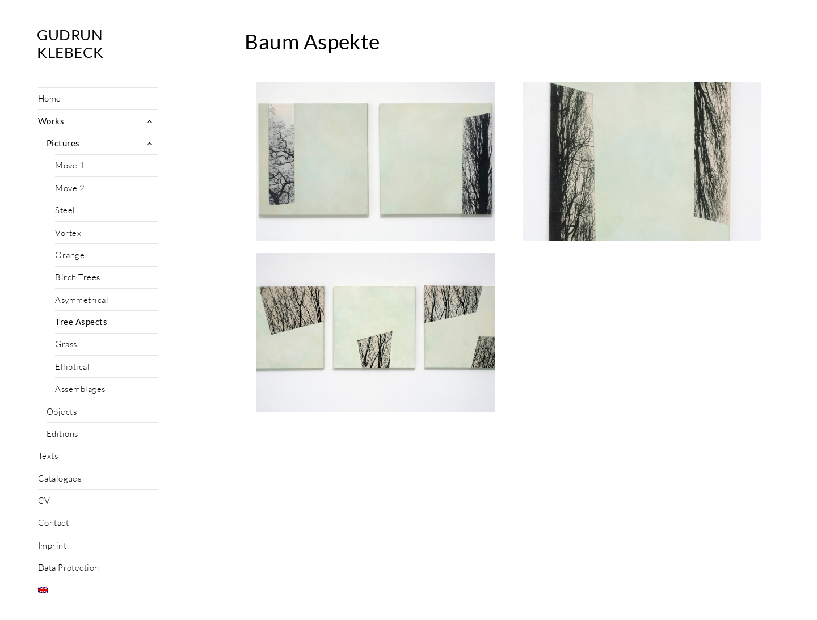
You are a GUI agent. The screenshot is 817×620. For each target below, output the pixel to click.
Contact (53, 522)
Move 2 (70, 188)
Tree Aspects (81, 322)
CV (44, 500)
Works (51, 121)
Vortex (68, 232)
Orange (70, 255)
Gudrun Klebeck (70, 43)
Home (49, 98)
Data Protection (68, 567)
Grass (66, 344)
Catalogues (60, 478)
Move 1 (70, 165)
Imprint (52, 545)
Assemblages (80, 388)
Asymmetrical (81, 299)
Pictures (63, 143)
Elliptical (72, 366)
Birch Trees (77, 277)
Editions (62, 433)
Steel (65, 210)
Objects (62, 411)
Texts (48, 455)
